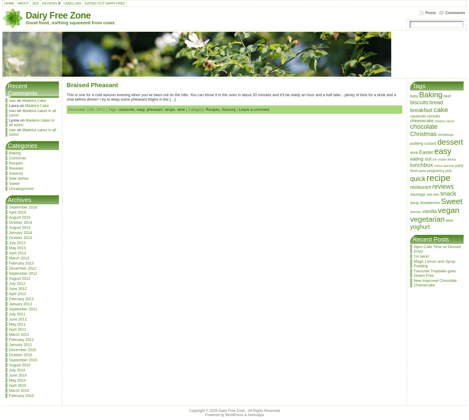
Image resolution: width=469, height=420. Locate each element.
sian (12, 100)
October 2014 (20, 222)
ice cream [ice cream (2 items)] (439, 159)
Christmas (17, 158)
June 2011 (18, 319)
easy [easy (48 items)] (442, 151)
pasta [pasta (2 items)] (422, 171)
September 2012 (23, 273)
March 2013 (19, 258)
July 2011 (17, 314)
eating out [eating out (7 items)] (421, 158)
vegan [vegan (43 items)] (448, 210)
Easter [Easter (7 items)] (426, 152)
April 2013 (17, 253)
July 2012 (17, 283)
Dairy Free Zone (58, 15)
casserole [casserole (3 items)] (418, 116)
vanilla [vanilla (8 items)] (429, 211)
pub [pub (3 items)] (448, 171)
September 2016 (23, 207)
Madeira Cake (34, 100)
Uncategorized (21, 188)
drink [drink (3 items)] (414, 153)
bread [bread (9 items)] (436, 102)
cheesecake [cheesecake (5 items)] (422, 120)
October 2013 (20, 237)
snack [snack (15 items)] (448, 193)
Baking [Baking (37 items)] (430, 94)
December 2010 (22, 350)
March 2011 (19, 334)
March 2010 (19, 390)
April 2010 (17, 385)
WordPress (234, 415)
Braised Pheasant (92, 84)
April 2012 (17, 293)
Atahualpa (255, 415)
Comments (455, 12)
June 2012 (18, 288)
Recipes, (214, 109)
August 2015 (20, 217)
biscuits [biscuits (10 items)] (419, 102)
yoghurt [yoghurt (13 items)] (420, 226)
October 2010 (20, 355)
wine (181, 109)
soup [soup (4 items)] (414, 202)
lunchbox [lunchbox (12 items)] (421, 165)
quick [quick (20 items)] (417, 178)
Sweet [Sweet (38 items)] (451, 201)
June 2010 (18, 375)
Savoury (16, 173)
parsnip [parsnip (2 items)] (449, 165)
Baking (15, 153)
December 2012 (22, 268)
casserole (126, 109)
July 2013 (17, 243)
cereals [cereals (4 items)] (433, 116)
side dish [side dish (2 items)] (433, 194)
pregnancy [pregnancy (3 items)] (435, 171)
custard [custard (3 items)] (430, 143)
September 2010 (23, 360)
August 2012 (20, 278)
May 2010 (17, 380)
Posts (430, 12)
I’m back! (421, 256)
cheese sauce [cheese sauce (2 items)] (444, 121)
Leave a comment (254, 109)
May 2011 (17, 324)
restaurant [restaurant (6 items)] (420, 187)
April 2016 (17, 212)
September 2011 (23, 309)
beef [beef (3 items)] (447, 96)
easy (140, 109)
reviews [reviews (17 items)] (443, 186)
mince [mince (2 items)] (438, 165)
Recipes (16, 163)
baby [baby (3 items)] (414, 96)
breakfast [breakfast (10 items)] (421, 110)
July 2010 (17, 370)
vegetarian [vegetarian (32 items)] (427, 219)
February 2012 (21, 299)
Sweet (14, 183)
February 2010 (21, 395)
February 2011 (21, 339)
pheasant (154, 109)
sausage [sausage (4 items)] (418, 194)
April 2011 (17, 329)
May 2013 (17, 248)
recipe (170, 109)
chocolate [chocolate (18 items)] (424, 126)
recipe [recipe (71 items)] (438, 178)
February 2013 (21, 263)
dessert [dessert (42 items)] (450, 142)
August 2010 (20, 365)
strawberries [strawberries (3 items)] (430, 203)
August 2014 (20, 227)
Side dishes (19, 178)
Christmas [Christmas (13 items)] (423, 134)
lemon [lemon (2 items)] (451, 159)
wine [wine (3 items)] (449, 220)
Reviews (16, 168)
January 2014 (20, 232)
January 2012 (20, 304)
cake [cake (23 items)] (441, 110)
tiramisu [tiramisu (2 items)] (415, 212)
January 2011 (20, 344)
